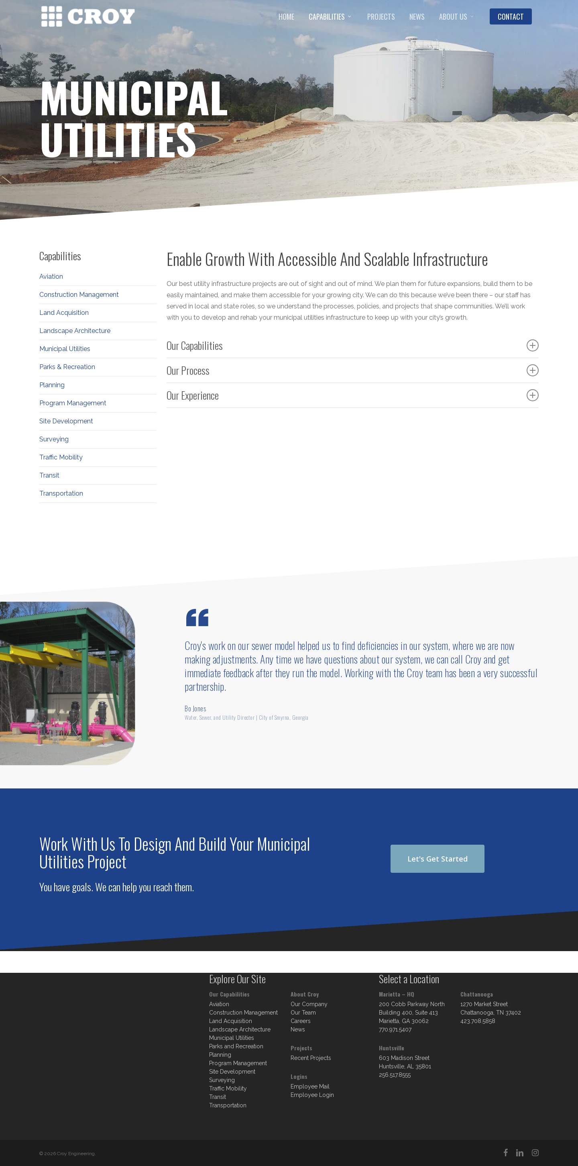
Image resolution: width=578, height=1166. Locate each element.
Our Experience (353, 395)
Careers (301, 1021)
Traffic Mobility (61, 457)
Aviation (51, 276)
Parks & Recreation (67, 367)
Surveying (54, 439)
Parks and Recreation (236, 1046)
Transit (49, 475)
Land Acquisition (64, 313)
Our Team (303, 1012)
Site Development (66, 421)
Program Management (72, 403)
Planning (52, 385)
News (298, 1029)
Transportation (61, 493)
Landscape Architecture (74, 331)
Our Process (353, 370)
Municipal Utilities (64, 349)
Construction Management (79, 294)
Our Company (309, 1004)
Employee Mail (310, 1086)
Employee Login (312, 1095)
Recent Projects (311, 1058)
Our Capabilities (353, 345)
